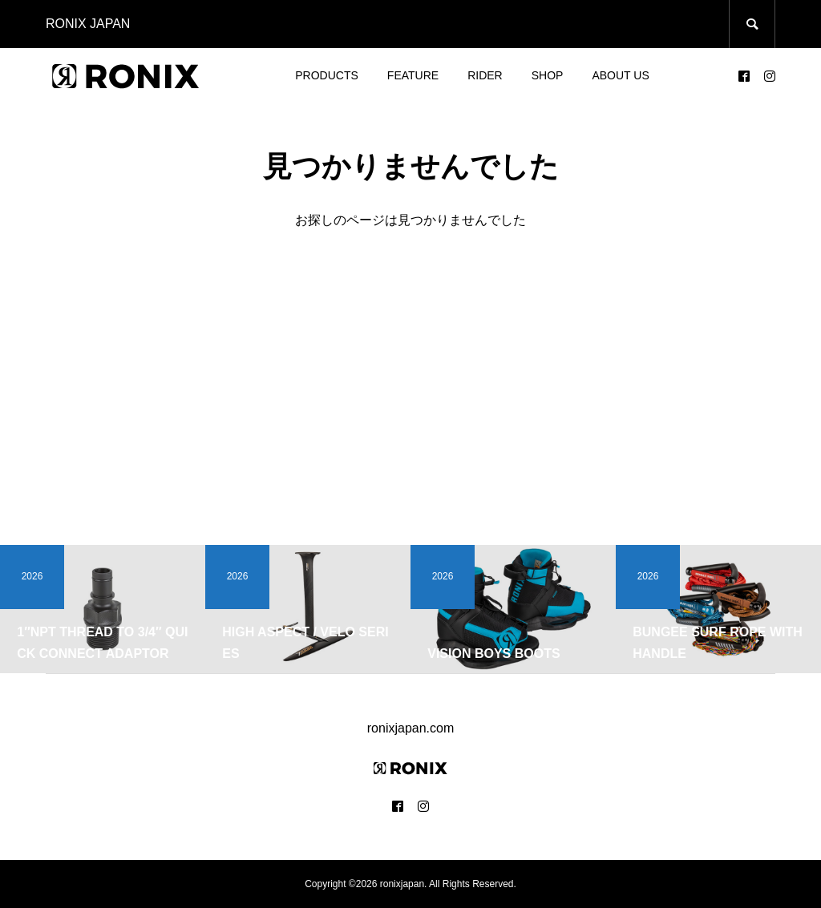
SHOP (548, 75)
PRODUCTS (326, 75)
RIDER (485, 75)
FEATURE (413, 75)
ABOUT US (620, 75)
